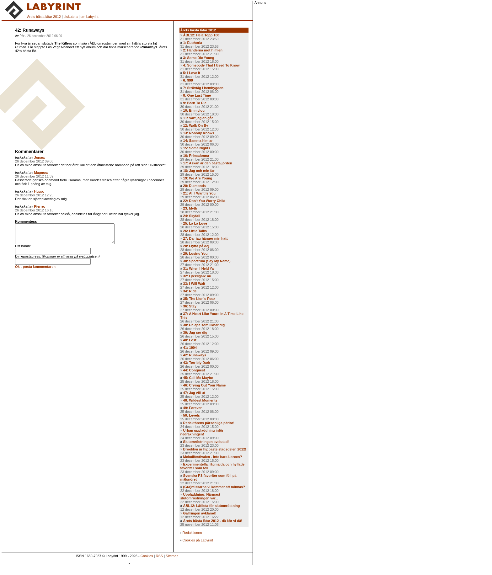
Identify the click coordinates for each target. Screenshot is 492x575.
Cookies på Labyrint (198, 540)
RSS (159, 556)
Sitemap (172, 556)
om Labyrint (89, 17)
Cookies (147, 556)
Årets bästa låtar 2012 (44, 17)
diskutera (71, 17)
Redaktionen (192, 533)
